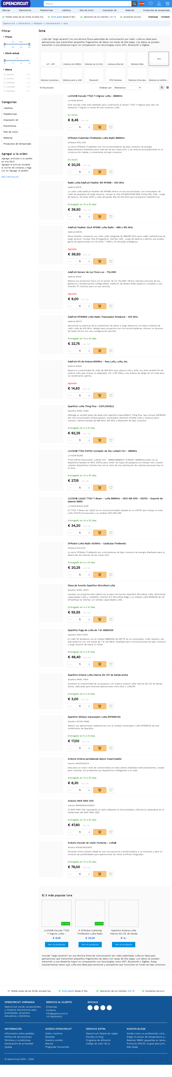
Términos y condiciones (18, 1040)
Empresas (153, 17)
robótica (66, 10)
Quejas (8, 1047)
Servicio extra (95, 1028)
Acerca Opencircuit (58, 1028)
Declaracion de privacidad (19, 1043)
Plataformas (46, 10)
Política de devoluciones (18, 1036)
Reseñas (50, 1036)
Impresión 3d (109, 10)
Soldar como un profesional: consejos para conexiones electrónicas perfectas (147, 1033)
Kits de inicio (86, 10)
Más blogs (132, 1047)
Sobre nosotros (53, 1033)
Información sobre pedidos (19, 1033)
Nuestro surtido (54, 1040)
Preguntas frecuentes (57, 1047)
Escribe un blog (94, 1036)
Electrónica (25, 10)
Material (129, 10)
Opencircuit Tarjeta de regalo (102, 1033)
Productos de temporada (156, 10)
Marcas (6, 10)
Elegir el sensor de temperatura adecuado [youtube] (147, 1036)
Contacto (165, 17)
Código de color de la (98, 1043)
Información (13, 1028)
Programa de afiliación (98, 1040)
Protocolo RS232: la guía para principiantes (147, 1043)
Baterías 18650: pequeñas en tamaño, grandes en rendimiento (147, 1040)
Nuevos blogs (136, 1028)
